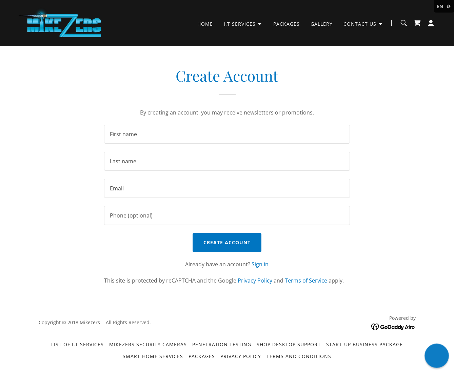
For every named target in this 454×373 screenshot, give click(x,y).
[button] (243, 24)
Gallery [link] (322, 24)
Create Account (227, 242)
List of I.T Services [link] (77, 344)
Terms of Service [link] (306, 280)
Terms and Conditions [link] (299, 356)
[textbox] (227, 134)
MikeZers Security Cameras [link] (148, 344)
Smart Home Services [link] (153, 356)
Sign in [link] (260, 264)
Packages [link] (286, 24)
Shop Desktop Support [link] (289, 344)
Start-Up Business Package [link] (364, 344)
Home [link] (205, 24)
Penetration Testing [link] (222, 344)
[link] (60, 22)
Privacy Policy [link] (255, 280)
